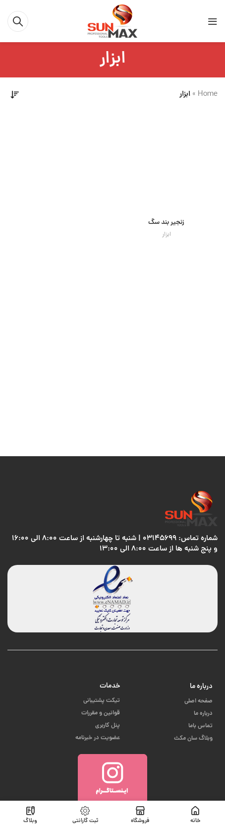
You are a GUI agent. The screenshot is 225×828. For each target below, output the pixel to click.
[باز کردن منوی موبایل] (213, 21)
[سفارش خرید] (14, 94)
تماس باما (200, 726)
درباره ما (201, 686)
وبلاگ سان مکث (193, 738)
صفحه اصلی (198, 701)
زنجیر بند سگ (166, 222)
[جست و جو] (17, 21)
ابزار (166, 234)
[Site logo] (112, 21)
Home (208, 94)
